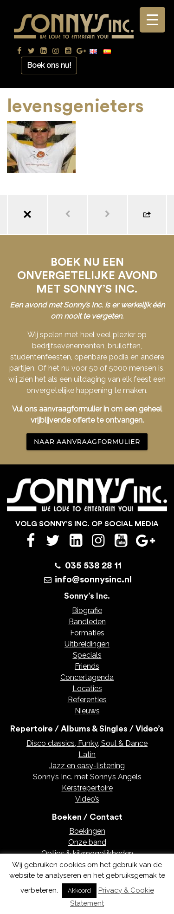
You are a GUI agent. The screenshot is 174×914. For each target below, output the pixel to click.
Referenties (87, 699)
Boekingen (87, 831)
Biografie (87, 610)
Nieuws (87, 710)
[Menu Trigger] (152, 20)
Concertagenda (87, 677)
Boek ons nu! (49, 65)
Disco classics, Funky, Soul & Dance (87, 743)
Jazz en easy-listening (87, 765)
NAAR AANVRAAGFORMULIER (87, 441)
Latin (87, 754)
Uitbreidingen (87, 644)
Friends (87, 666)
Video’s (87, 799)
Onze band (87, 842)
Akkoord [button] (79, 890)
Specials (87, 655)
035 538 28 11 (93, 565)
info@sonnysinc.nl (93, 579)
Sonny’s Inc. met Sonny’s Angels (87, 776)
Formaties (87, 632)
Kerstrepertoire (87, 787)
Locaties (87, 688)
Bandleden (87, 621)
